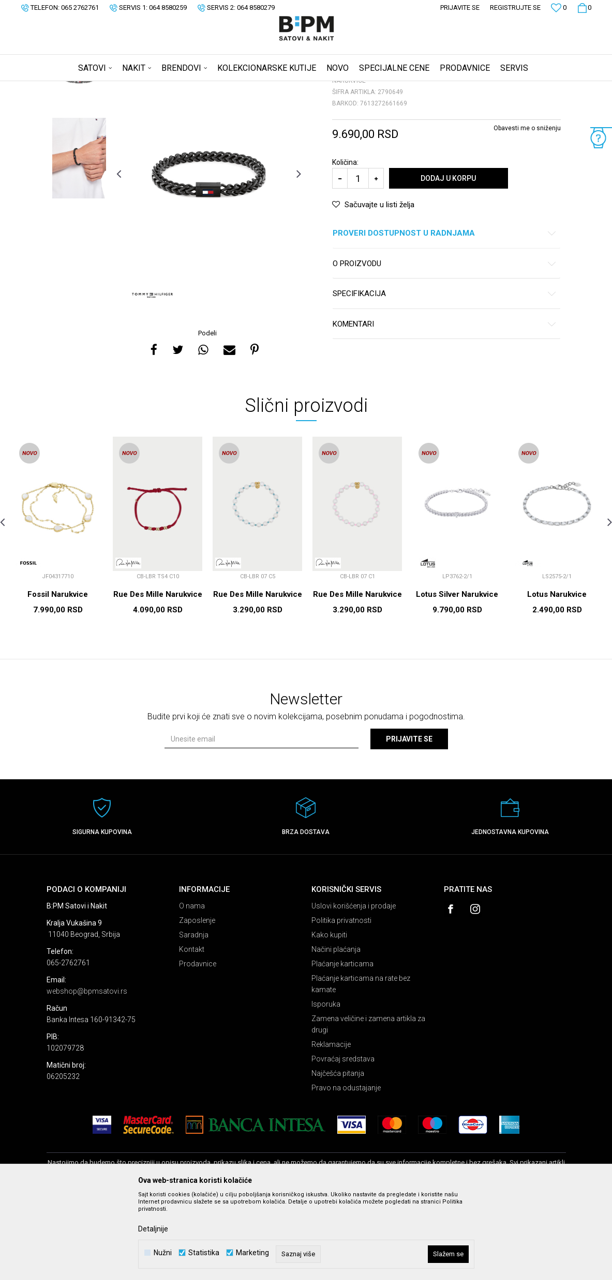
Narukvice (177, 87)
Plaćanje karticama (342, 1045)
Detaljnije (153, 1229)
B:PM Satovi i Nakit (73, 87)
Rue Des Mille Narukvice (157, 675)
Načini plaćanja (336, 1030)
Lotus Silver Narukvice (457, 675)
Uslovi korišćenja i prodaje (353, 987)
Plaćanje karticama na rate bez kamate (360, 1065)
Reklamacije (331, 1125)
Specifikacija (445, 375)
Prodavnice (197, 1045)
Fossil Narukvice (57, 675)
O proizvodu (445, 345)
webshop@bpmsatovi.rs (87, 1072)
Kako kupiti (329, 1016)
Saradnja (193, 1016)
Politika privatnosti (341, 1001)
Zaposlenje (197, 1001)
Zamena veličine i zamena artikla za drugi (368, 1105)
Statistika (203, 1253)
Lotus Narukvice (557, 675)
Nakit (148, 87)
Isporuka (325, 1085)
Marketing (252, 1253)
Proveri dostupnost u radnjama (445, 314)
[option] (79, 157)
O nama (192, 987)
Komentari (445, 405)
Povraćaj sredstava (343, 1140)
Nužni (163, 1253)
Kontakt (191, 1030)
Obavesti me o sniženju (527, 209)
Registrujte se (515, 7)
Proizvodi (120, 87)
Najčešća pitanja (337, 1154)
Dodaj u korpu (448, 259)
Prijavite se (409, 820)
